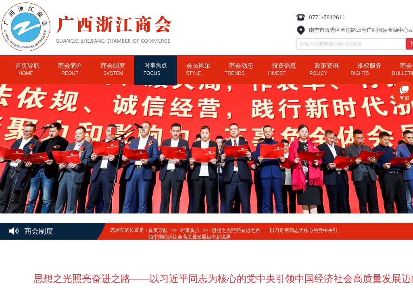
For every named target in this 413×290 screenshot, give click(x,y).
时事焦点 (190, 230)
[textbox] (351, 44)
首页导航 (158, 230)
